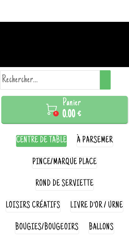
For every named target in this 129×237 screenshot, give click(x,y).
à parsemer (95, 140)
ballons (101, 227)
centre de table (41, 140)
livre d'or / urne (97, 205)
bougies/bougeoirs (47, 227)
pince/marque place (64, 162)
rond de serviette (64, 184)
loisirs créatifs (33, 205)
